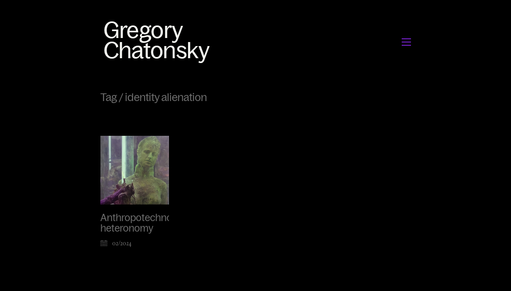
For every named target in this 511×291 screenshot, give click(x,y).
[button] (406, 42)
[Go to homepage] (159, 41)
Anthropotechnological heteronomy (150, 223)
